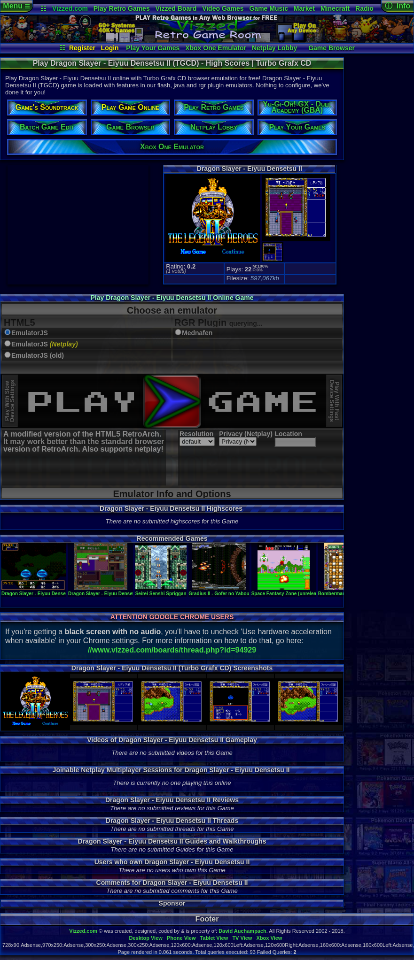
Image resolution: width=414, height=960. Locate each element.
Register (82, 48)
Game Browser (331, 48)
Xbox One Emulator (215, 48)
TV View (242, 938)
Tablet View (214, 938)
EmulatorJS (29, 333)
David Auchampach (242, 931)
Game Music (268, 8)
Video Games (222, 8)
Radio (364, 8)
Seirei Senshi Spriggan (161, 591)
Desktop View (145, 938)
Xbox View (269, 938)
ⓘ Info (397, 6)
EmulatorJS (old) (37, 355)
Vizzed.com (70, 8)
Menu (16, 6)
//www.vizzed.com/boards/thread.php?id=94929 (172, 650)
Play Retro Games (122, 8)
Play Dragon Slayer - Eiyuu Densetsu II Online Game (172, 297)
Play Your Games (153, 48)
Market (304, 8)
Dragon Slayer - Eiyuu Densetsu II (39, 591)
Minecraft (335, 8)
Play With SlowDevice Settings (10, 401)
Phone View (181, 938)
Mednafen (197, 333)
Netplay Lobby (274, 48)
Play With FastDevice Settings (334, 401)
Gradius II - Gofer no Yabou (218, 591)
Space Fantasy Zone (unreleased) (288, 591)
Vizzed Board (176, 8)
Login (110, 48)
